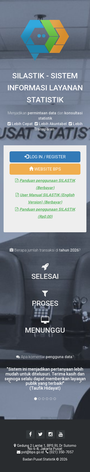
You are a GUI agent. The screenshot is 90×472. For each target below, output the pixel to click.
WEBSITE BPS (45, 169)
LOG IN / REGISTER (45, 156)
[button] (10, 378)
